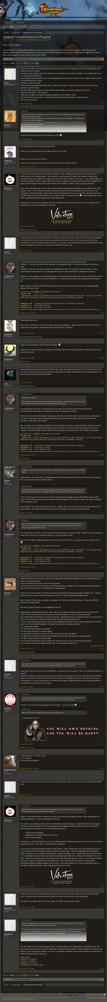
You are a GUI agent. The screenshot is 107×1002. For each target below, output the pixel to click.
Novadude (8, 908)
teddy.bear (39, 40)
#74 (102, 687)
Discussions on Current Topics (20, 40)
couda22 (7, 674)
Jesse (28, 652)
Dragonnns (8, 359)
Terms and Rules (92, 998)
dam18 (6, 252)
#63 (102, 166)
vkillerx (7, 125)
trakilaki (7, 708)
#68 (102, 358)
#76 (102, 769)
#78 (102, 886)
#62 (102, 139)
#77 (102, 794)
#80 (102, 968)
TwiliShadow (9, 276)
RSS (104, 994)
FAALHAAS (8, 334)
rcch (28, 747)
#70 (102, 455)
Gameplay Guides (66, 221)
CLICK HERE (40, 55)
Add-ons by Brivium (19, 999)
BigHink (7, 796)
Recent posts (8, 27)
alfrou (6, 83)
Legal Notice (90, 994)
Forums (9, 22)
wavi (6, 384)
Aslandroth (8, 934)
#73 (102, 648)
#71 (102, 513)
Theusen (7, 593)
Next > (37, 63)
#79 (102, 907)
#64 (102, 226)
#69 (102, 382)
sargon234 (8, 161)
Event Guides (55, 221)
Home (100, 994)
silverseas (8, 188)
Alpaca (22, 337)
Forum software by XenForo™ (51, 998)
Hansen (22, 652)
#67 (102, 333)
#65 (102, 251)
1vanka (22, 458)
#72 (102, 567)
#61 (102, 103)
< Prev (12, 63)
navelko (29, 230)
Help (96, 994)
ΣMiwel (22, 230)
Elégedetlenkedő (32, 337)
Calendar (20, 22)
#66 (102, 313)
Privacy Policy (102, 998)
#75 (102, 744)
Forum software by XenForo (18, 998)
